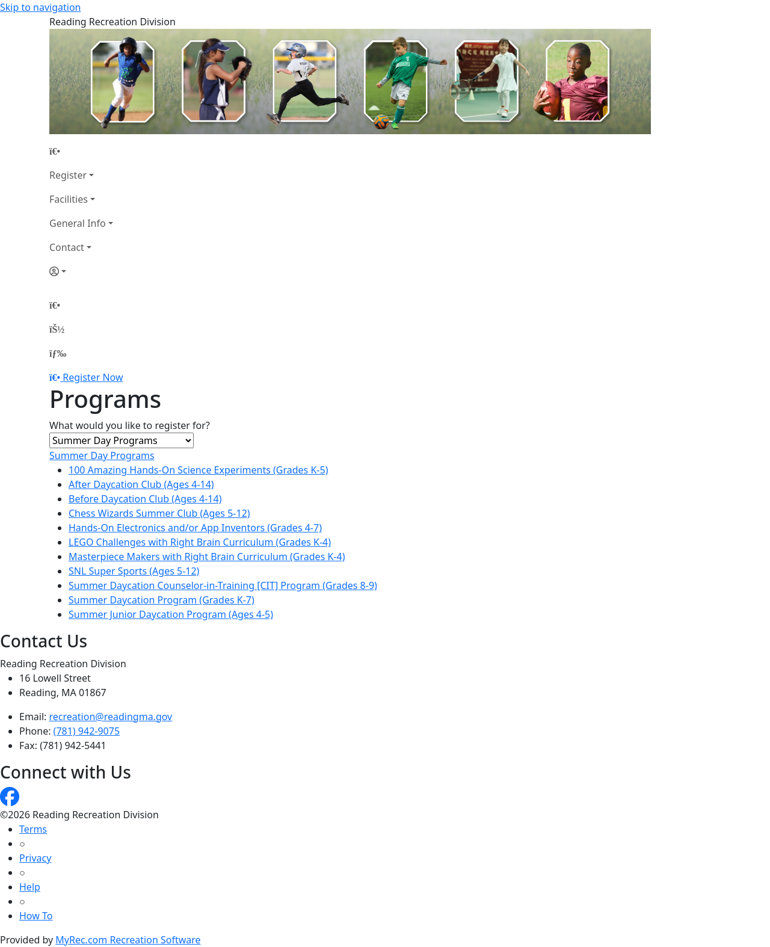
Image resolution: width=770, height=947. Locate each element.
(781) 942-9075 (87, 731)
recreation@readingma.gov (111, 716)
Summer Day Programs (102, 455)
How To (35, 915)
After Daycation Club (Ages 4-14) (141, 484)
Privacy (35, 858)
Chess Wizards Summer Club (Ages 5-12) (159, 513)
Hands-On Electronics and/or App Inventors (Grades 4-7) (195, 527)
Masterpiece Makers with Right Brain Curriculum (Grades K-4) (207, 556)
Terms (33, 829)
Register (68, 175)
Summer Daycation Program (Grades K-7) (161, 599)
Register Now (93, 377)
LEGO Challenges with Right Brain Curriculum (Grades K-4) (200, 542)
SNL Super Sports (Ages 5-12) (134, 571)
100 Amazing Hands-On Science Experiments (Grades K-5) (198, 470)
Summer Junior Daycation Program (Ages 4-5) (171, 614)
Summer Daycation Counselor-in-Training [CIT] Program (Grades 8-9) (223, 585)
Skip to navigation (40, 7)
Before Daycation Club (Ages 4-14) (145, 498)
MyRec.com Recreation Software (127, 939)
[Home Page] (81, 151)
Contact (66, 247)
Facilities (68, 199)
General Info (77, 223)
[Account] (81, 271)
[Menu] (57, 353)
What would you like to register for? (129, 425)
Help (29, 886)
